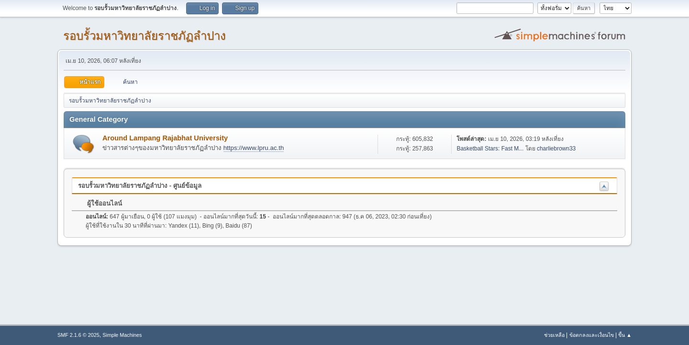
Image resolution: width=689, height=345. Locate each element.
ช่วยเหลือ (554, 335)
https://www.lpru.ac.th (253, 147)
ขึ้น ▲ (625, 335)
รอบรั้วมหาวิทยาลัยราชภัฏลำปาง (144, 35)
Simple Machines (122, 335)
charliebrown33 (556, 148)
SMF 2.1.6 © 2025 (78, 335)
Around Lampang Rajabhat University (165, 138)
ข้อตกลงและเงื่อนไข (591, 335)
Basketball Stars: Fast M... (489, 148)
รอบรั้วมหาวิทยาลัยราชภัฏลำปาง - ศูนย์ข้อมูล (139, 185)
